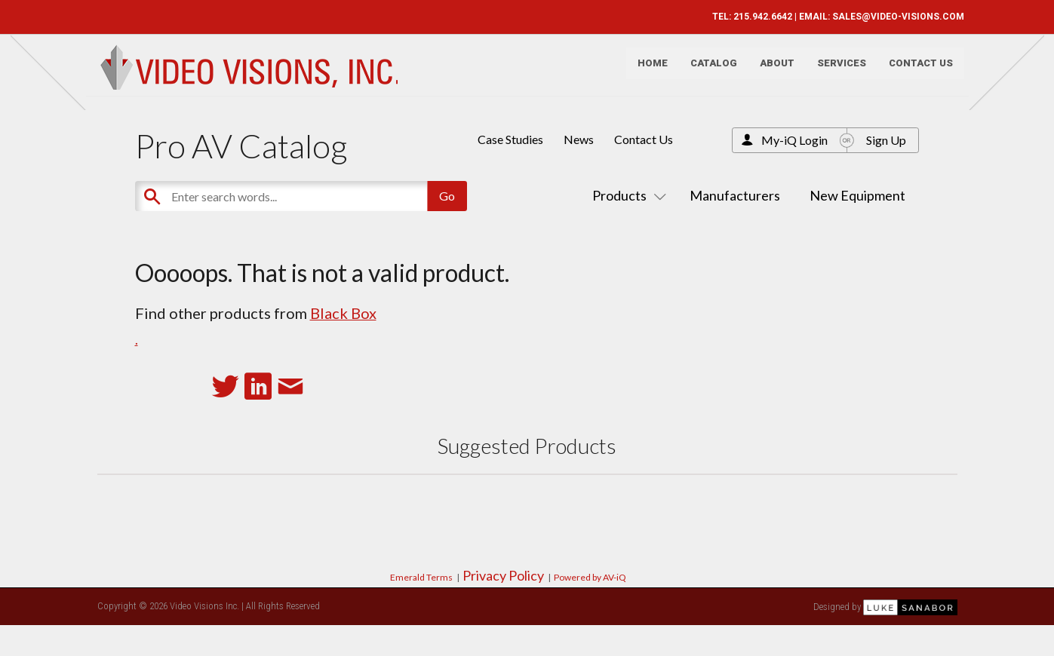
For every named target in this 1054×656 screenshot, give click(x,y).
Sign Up (886, 140)
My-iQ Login (794, 140)
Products (626, 195)
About (770, 72)
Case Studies (510, 139)
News (579, 139)
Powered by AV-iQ (590, 577)
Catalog (707, 72)
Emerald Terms (421, 577)
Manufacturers (735, 195)
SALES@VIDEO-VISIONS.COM (891, 16)
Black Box (343, 313)
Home (646, 72)
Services (834, 72)
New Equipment (857, 195)
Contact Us (914, 72)
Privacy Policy (503, 575)
